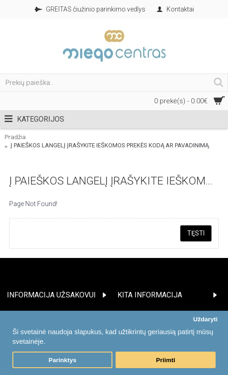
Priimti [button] (165, 360)
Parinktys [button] (63, 360)
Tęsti (196, 233)
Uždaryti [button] (205, 319)
